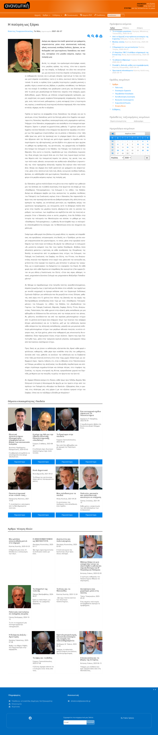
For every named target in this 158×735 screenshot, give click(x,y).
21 (123, 150)
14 (112, 141)
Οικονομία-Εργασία (123, 91)
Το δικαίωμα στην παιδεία (65, 435)
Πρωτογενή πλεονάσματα (130, 71)
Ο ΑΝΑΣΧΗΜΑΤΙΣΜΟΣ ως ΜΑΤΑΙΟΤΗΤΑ (43, 540)
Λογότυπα (16, 707)
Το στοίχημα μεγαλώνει (130, 32)
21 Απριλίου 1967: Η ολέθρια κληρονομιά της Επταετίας (131, 54)
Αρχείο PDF (86, 15)
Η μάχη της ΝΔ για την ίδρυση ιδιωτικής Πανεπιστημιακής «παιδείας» (43, 437)
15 (112, 144)
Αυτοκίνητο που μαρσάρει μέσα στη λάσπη (89, 591)
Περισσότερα (19, 462)
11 (143, 144)
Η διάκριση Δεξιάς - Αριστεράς (18, 636)
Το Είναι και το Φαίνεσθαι (63, 590)
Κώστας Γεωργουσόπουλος (20, 31)
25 (143, 150)
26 (147, 150)
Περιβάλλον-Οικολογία (124, 94)
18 (112, 153)
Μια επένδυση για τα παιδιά (66, 494)
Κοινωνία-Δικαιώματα (124, 100)
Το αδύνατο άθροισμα (130, 61)
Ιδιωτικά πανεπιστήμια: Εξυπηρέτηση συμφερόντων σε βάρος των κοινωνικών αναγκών (19, 439)
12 (147, 144)
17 (112, 150)
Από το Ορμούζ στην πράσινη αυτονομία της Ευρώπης (130, 38)
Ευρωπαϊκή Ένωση (122, 103)
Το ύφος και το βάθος (42, 658)
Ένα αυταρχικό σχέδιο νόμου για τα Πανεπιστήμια (90, 413)
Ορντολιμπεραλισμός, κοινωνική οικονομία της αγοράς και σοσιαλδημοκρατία (67, 638)
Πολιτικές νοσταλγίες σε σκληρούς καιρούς (19, 613)
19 (147, 147)
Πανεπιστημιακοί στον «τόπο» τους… (18, 494)
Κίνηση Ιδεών (120, 106)
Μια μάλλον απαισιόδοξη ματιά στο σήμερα (18, 541)
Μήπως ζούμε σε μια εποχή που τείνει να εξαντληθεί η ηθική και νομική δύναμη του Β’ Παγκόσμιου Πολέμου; (90, 566)
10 (138, 144)
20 (118, 150)
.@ (80, 701)
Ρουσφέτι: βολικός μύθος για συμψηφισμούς (130, 66)
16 (112, 147)
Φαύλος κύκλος (130, 43)
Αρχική (37, 15)
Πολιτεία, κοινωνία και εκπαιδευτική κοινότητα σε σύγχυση (90, 495)
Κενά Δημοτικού (40, 470)
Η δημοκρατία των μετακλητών (128, 48)
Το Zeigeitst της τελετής (40, 590)
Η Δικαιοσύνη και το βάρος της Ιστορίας (89, 659)
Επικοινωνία (71, 15)
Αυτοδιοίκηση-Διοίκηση (125, 97)
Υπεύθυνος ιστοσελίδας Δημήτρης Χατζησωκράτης (32, 701)
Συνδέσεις (99, 15)
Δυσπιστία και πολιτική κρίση (64, 540)
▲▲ (154, 689)
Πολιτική (118, 87)
